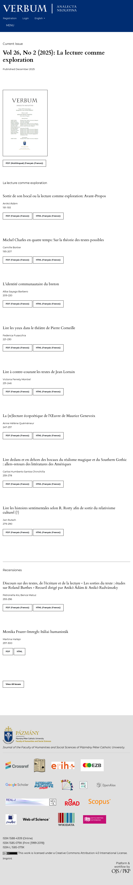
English (41, 18)
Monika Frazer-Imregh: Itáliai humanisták (35, 631)
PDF (8, 651)
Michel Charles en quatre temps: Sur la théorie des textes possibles (53, 239)
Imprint (7, 858)
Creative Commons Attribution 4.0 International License (91, 853)
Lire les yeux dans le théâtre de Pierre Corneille (39, 327)
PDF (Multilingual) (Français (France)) (24, 163)
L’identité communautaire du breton (31, 284)
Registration (10, 18)
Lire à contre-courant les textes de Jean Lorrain (39, 371)
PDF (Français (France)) (17, 216)
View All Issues (13, 684)
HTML (19, 651)
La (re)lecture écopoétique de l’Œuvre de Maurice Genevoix (49, 415)
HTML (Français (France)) (48, 216)
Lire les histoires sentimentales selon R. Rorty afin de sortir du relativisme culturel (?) (59, 510)
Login (25, 18)
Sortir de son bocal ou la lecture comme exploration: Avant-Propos (54, 196)
